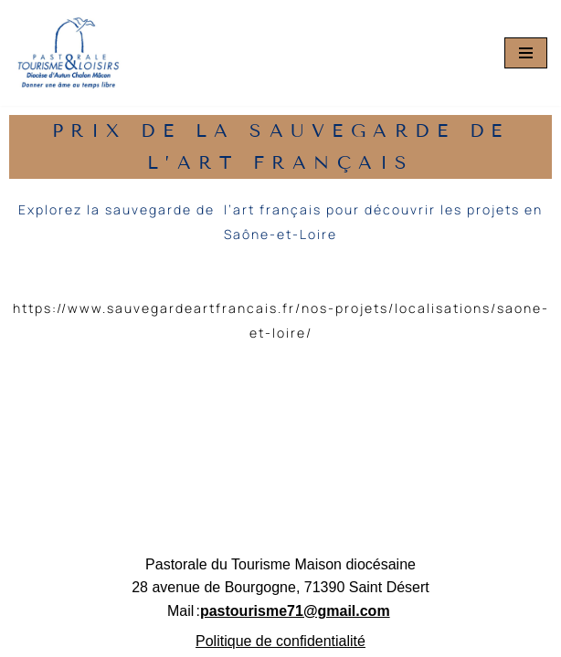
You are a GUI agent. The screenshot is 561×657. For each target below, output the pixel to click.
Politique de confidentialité (280, 641)
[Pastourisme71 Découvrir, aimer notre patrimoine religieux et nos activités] (68, 53)
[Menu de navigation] (525, 52)
